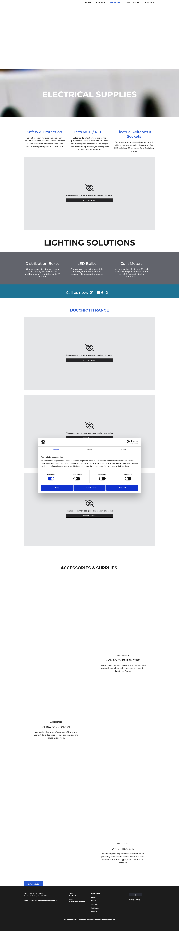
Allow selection (89, 488)
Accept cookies (89, 200)
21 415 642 (72, 896)
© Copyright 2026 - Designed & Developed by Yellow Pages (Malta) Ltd (89, 919)
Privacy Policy (134, 900)
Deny (57, 488)
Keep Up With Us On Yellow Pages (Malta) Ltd (41, 900)
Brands (100, 2)
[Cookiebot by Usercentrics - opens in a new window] (128, 442)
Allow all (122, 488)
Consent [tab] (55, 450)
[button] (33, 884)
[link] (89, 187)
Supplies (115, 2)
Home (88, 2)
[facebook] (135, 895)
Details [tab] (89, 450)
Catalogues (132, 2)
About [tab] (123, 450)
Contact (149, 2)
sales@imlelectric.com (77, 901)
